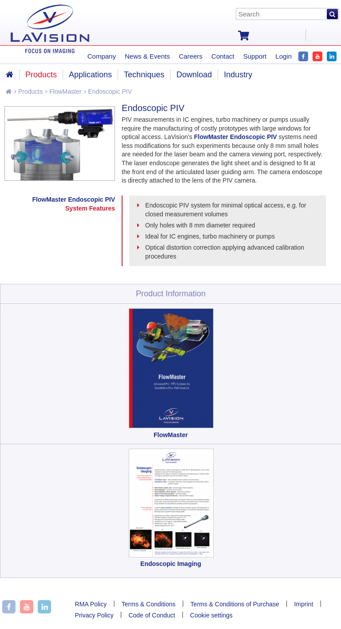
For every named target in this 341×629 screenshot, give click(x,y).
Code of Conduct (151, 615)
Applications (90, 74)
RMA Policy (91, 604)
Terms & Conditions (148, 604)
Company (101, 56)
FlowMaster (63, 91)
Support (255, 56)
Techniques (144, 74)
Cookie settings (211, 615)
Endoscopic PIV (108, 91)
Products (28, 91)
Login (283, 56)
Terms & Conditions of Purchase (234, 604)
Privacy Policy (94, 615)
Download (194, 74)
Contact (222, 56)
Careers (190, 56)
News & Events (147, 56)
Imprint (303, 604)
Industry (238, 74)
